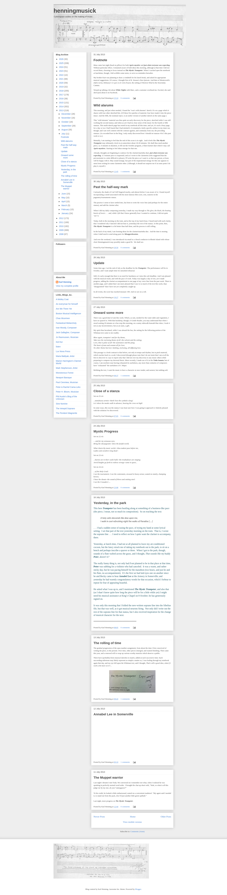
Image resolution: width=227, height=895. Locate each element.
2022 (61, 75)
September (66, 126)
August (64, 129)
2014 (61, 106)
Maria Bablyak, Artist (65, 356)
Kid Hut (59, 342)
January (65, 213)
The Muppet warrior (108, 777)
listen (58, 346)
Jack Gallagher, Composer (68, 332)
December (66, 114)
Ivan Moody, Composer (66, 328)
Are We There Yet (64, 309)
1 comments (125, 171)
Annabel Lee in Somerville (113, 714)
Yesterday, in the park (110, 503)
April (63, 201)
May (63, 197)
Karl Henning (65, 282)
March (64, 205)
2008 (61, 234)
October (65, 122)
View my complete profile (67, 286)
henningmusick (75, 11)
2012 (61, 218)
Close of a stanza (107, 391)
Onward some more (108, 313)
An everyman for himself (67, 304)
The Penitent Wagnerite (66, 413)
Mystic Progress (106, 431)
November (66, 118)
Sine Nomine (61, 404)
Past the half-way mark (111, 187)
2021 (61, 79)
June (63, 194)
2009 (61, 230)
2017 (61, 95)
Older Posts (166, 816)
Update (99, 263)
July (63, 134)
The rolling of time (107, 643)
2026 (61, 59)
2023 (61, 71)
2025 (61, 63)
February (65, 209)
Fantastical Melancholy (66, 323)
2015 (61, 102)
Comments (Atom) (137, 831)
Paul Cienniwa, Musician (67, 382)
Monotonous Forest (64, 373)
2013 (61, 110)
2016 (61, 98)
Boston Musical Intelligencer (68, 313)
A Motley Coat (62, 299)
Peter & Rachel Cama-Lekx (68, 387)
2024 (61, 67)
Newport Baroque (64, 377)
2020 (61, 83)
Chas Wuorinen (63, 318)
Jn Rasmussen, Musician (67, 337)
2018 (61, 91)
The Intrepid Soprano (65, 408)
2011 (61, 222)
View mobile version (132, 822)
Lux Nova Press (63, 351)
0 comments (125, 98)
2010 (61, 226)
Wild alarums (103, 105)
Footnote (100, 60)
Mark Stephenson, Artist (66, 368)
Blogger (138, 889)
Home (133, 816)
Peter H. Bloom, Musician (67, 392)
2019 (61, 87)
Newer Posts (99, 816)
